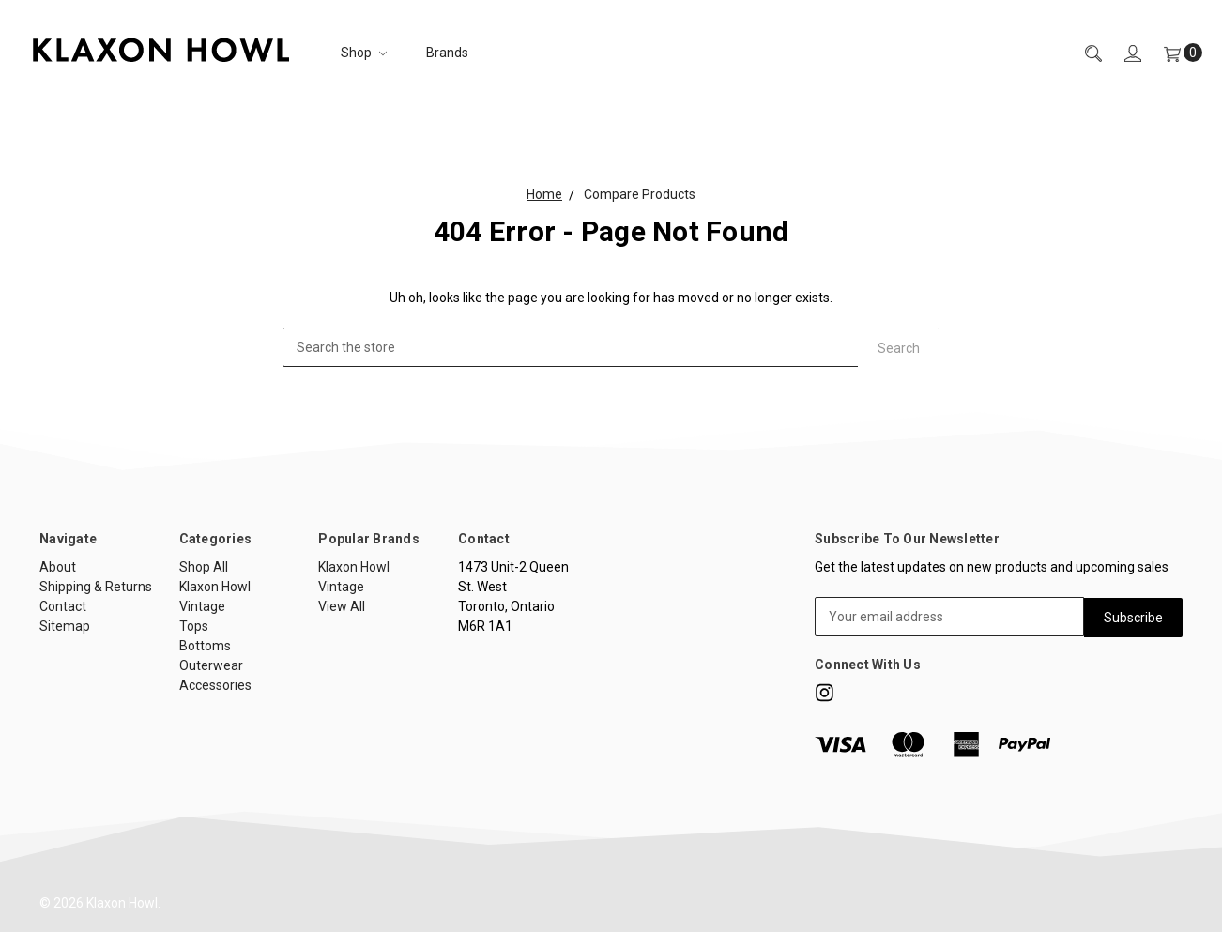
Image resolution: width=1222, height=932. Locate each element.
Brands (447, 52)
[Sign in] (1121, 53)
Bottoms (205, 645)
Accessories (215, 685)
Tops (193, 626)
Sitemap (64, 626)
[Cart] (1171, 53)
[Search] (1082, 53)
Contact (62, 606)
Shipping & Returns (95, 586)
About (57, 566)
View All (341, 606)
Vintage (202, 606)
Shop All (203, 566)
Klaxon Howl (215, 586)
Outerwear (211, 665)
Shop (364, 52)
